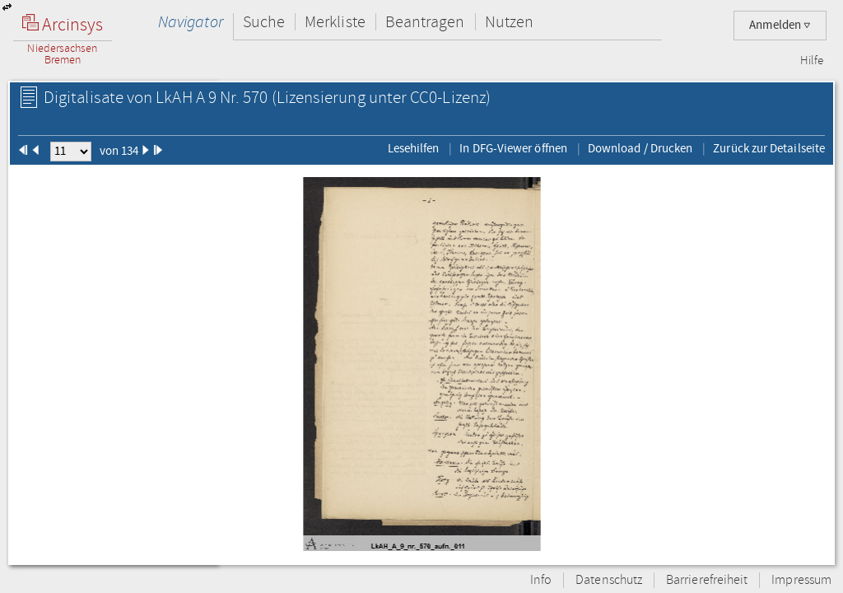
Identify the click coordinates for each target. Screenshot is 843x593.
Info (541, 580)
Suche (264, 22)
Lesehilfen (414, 148)
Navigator (190, 22)
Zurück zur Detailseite (769, 148)
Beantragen (425, 22)
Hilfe (811, 61)
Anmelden (780, 25)
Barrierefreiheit (707, 580)
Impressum (801, 580)
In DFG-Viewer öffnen (513, 148)
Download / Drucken (640, 148)
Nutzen (509, 22)
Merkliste (335, 22)
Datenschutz (608, 580)
